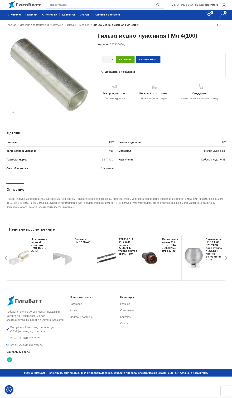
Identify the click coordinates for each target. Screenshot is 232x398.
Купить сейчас (148, 65)
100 (111, 157)
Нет (111, 148)
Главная (11, 31)
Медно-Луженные (215, 157)
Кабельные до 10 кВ (213, 165)
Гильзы (71, 31)
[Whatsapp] (9, 389)
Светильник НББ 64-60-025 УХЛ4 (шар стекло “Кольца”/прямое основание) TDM (214, 255)
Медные (84, 31)
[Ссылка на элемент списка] (36, 335)
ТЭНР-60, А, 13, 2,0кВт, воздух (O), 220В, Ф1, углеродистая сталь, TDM (127, 252)
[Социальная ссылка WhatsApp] (9, 365)
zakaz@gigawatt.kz (206, 7)
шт (224, 148)
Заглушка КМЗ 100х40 (82, 247)
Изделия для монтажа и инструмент (42, 31)
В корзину (125, 65)
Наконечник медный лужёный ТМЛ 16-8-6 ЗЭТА (39, 251)
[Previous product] (217, 31)
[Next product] (224, 31)
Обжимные (107, 174)
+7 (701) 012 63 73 (181, 7)
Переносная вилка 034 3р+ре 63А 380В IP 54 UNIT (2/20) (170, 251)
